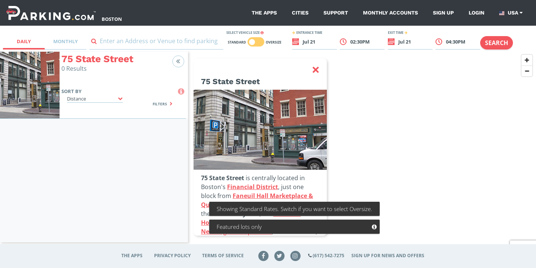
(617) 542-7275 (328, 255)
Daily (24, 41)
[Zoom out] (526, 71)
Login (476, 13)
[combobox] (156, 43)
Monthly (65, 41)
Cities (300, 13)
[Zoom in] (526, 60)
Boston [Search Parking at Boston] (112, 19)
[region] (362, 151)
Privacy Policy (172, 255)
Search (496, 43)
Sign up (443, 13)
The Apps (264, 13)
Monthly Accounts (390, 13)
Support (335, 13)
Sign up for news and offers (387, 255)
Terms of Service (223, 255)
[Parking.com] (51, 13)
